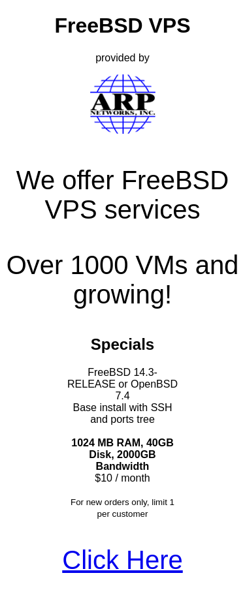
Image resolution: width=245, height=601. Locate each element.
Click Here (122, 560)
